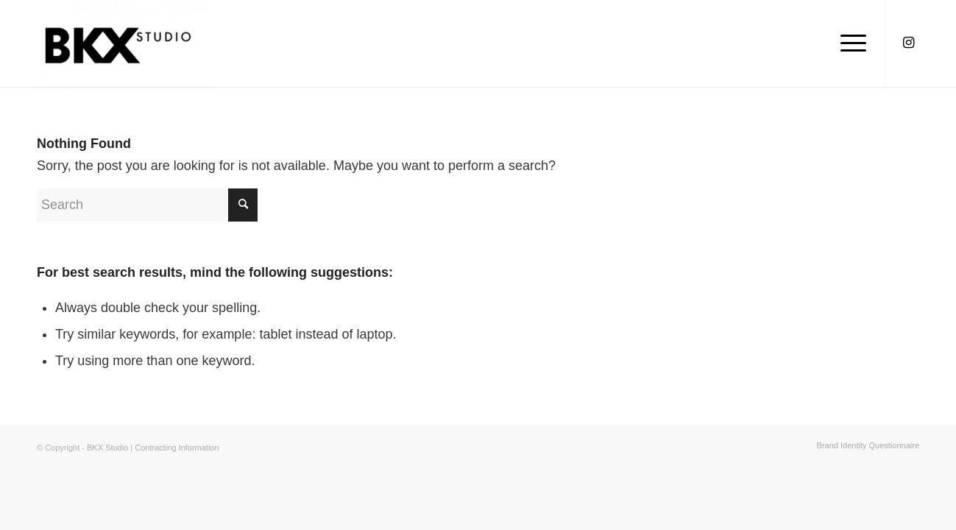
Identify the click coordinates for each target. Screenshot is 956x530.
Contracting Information (177, 447)
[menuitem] (864, 445)
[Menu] (848, 43)
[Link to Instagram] (908, 43)
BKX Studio (108, 447)
